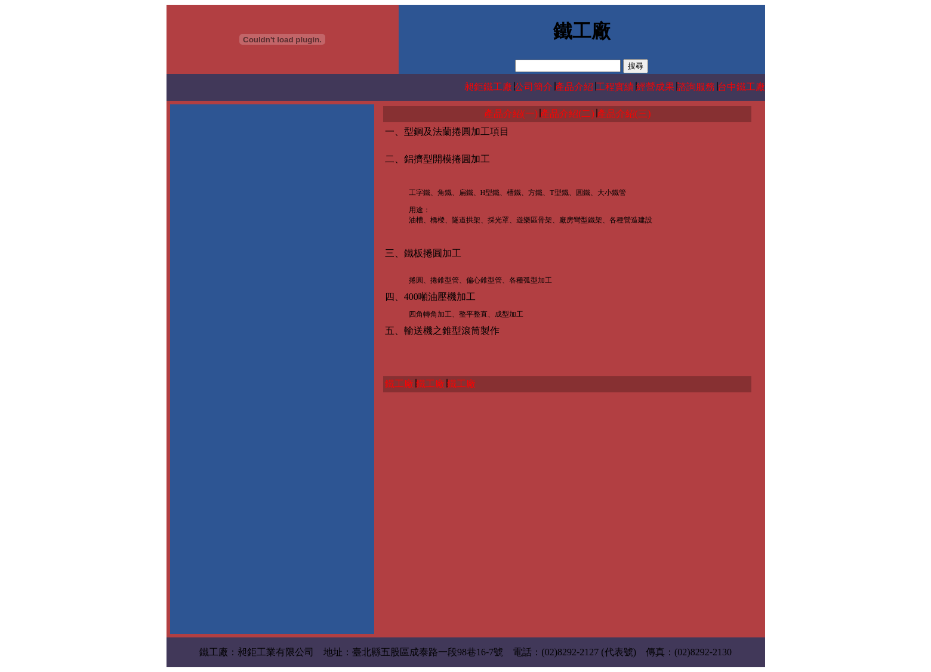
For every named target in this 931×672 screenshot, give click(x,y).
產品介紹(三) (624, 114)
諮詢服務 (696, 87)
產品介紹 (574, 87)
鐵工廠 (399, 384)
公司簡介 (533, 87)
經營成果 (655, 87)
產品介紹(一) (511, 114)
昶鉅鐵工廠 (488, 87)
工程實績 (615, 87)
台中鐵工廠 (741, 87)
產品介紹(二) (567, 114)
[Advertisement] (272, 189)
